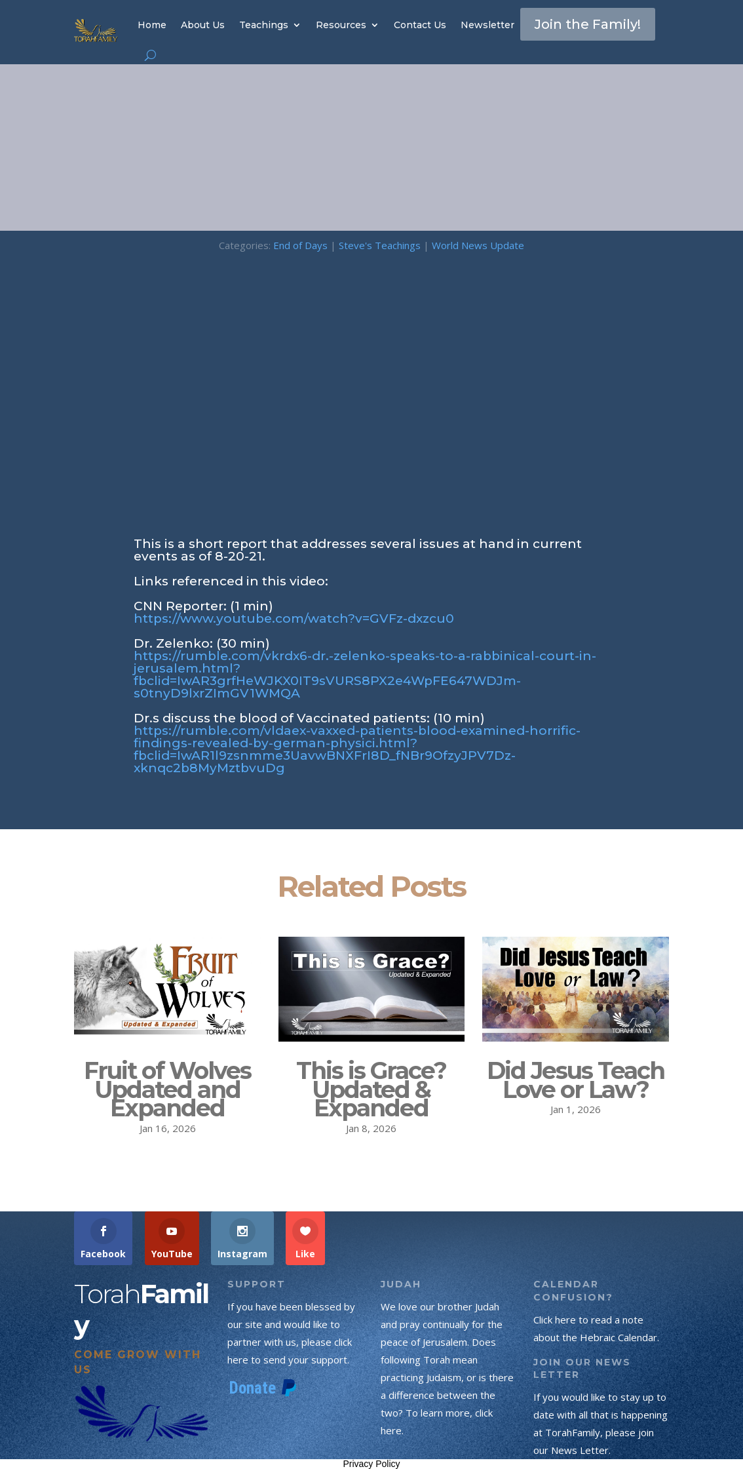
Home (152, 25)
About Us (203, 25)
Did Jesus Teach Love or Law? (575, 1080)
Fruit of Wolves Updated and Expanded (167, 1089)
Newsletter (487, 25)
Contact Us (420, 25)
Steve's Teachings (380, 245)
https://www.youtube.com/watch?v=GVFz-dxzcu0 (294, 618)
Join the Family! (588, 24)
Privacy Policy (371, 1464)
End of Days (300, 245)
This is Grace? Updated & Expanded (371, 1089)
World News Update (478, 245)
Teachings (263, 25)
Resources (341, 25)
